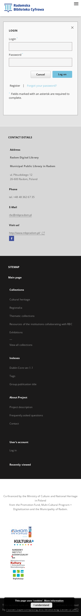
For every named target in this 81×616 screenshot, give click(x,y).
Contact (14, 423)
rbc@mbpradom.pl (20, 215)
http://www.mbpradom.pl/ (27, 233)
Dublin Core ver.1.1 (21, 368)
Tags (12, 376)
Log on (62, 74)
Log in (13, 450)
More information (54, 600)
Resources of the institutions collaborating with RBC (41, 324)
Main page (15, 277)
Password (16, 55)
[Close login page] (72, 27)
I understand (41, 605)
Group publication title (23, 384)
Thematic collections (22, 316)
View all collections (21, 345)
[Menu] (76, 3)
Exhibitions (16, 332)
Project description (21, 407)
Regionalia (16, 308)
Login (13, 39)
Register (15, 86)
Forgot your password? (42, 86)
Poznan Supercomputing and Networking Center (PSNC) (42, 609)
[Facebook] (11, 239)
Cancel (40, 74)
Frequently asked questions (26, 415)
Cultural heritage (20, 299)
